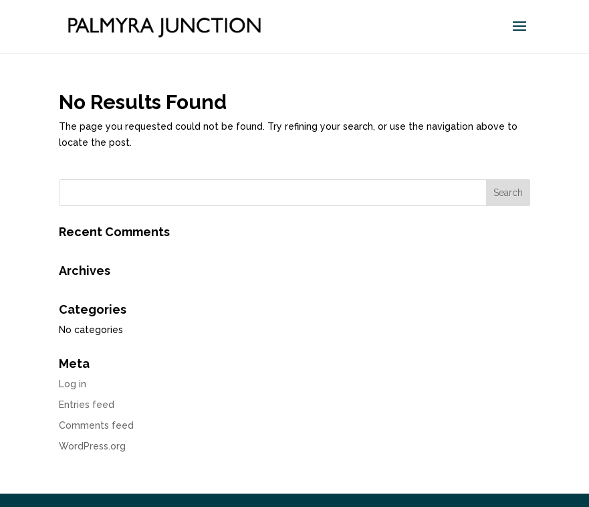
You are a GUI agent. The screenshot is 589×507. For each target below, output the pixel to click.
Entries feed (86, 404)
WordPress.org (92, 446)
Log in (72, 384)
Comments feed (96, 425)
